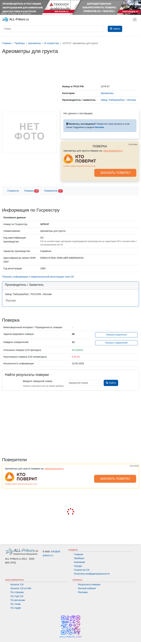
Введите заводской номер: (38, 381)
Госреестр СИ (82, 569)
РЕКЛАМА (133, 144)
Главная (78, 554)
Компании (79, 562)
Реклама (83, 592)
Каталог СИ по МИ (21, 588)
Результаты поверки (89, 584)
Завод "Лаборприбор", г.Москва (118, 100)
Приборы (79, 558)
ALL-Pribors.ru (15, 19)
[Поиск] (53, 29)
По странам (17, 592)
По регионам (18, 600)
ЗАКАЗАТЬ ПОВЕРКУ (115, 172)
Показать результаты (116, 335)
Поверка (31, 191)
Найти (111, 382)
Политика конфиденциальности (92, 573)
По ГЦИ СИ (17, 596)
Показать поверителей (116, 343)
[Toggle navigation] (134, 20)
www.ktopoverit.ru (113, 150)
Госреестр (13, 190)
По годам (16, 608)
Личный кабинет (87, 588)
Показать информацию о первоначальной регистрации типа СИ (38, 276)
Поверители (53, 191)
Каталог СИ (17, 584)
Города (78, 566)
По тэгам (16, 604)
